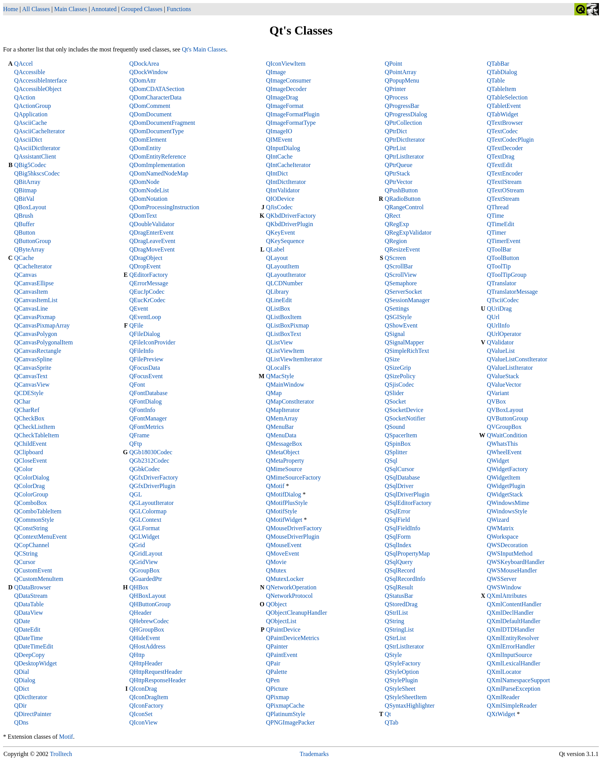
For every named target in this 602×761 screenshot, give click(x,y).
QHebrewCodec (149, 621)
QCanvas (25, 274)
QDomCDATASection (157, 89)
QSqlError (397, 511)
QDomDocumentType (156, 131)
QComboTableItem (37, 511)
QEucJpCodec (147, 291)
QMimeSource (284, 469)
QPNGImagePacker (290, 722)
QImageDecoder (286, 89)
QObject (276, 604)
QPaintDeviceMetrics (292, 638)
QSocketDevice (404, 410)
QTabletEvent (504, 106)
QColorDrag (29, 486)
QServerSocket (403, 291)
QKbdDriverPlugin (289, 224)
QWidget (498, 460)
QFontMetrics (146, 427)
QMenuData (281, 435)
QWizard (498, 519)
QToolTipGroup (506, 274)
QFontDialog (145, 401)
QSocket (395, 401)
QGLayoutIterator (151, 503)
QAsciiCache (30, 122)
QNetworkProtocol (289, 595)
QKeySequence (285, 241)
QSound (395, 427)
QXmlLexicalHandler (514, 663)
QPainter (277, 646)
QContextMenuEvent (40, 536)
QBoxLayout (30, 207)
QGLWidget (144, 536)
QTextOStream (505, 190)
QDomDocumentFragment (162, 122)
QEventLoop (145, 317)
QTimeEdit (500, 224)
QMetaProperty (285, 460)
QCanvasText (31, 376)
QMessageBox (284, 443)
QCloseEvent (30, 460)
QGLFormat (144, 528)
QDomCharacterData (155, 97)
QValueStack (503, 376)
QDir (20, 705)
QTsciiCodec (503, 300)
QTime (495, 215)
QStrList (395, 638)
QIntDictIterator (286, 182)
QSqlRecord (400, 570)
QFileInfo (141, 350)
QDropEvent (145, 266)
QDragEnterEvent (151, 232)
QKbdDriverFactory (291, 215)
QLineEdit (279, 300)
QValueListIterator (510, 367)
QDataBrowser (32, 587)
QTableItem (501, 89)
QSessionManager (407, 300)
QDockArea (144, 63)
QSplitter (396, 452)
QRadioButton (402, 198)
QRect (392, 215)
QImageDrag (282, 97)
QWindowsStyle (507, 511)
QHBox (139, 587)
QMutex (276, 570)
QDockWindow (148, 72)
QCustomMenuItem (38, 579)
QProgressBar (402, 106)
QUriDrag (499, 308)
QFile (136, 325)
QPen (273, 680)
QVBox (496, 401)
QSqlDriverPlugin (407, 494)
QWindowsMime (508, 503)
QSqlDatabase (402, 477)
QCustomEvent (33, 570)
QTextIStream (504, 182)
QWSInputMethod (510, 553)
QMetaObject (282, 452)
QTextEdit (499, 165)
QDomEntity (145, 148)
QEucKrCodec (147, 300)
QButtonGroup (32, 241)
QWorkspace (502, 536)
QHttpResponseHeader (157, 680)
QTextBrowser (505, 122)
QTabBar (498, 63)
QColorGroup (31, 494)
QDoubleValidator (151, 224)
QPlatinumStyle (285, 714)
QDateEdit (27, 629)
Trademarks (314, 754)
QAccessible (29, 72)
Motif (66, 736)
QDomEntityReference (157, 156)
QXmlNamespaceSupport (518, 680)
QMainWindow (285, 384)
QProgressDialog (406, 114)
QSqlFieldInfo (402, 528)
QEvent (138, 308)
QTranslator (501, 283)
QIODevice (280, 198)
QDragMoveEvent (152, 249)
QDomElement (148, 139)
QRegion (396, 241)
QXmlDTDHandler (510, 629)
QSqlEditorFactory (408, 503)
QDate (22, 621)
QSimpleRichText (407, 350)
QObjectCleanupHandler (296, 612)
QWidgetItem (503, 477)
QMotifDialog (283, 494)
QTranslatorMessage (512, 291)
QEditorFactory (148, 274)
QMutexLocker (285, 579)
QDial (21, 671)
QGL (135, 494)
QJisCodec (279, 207)
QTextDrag (500, 156)
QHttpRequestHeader (155, 671)
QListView (279, 342)
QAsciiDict (28, 139)
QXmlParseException (514, 688)
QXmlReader (503, 697)
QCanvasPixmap (35, 317)
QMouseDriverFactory (294, 528)
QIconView (143, 722)
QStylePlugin (401, 680)
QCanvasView (32, 384)
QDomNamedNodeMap (159, 173)
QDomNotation (148, 198)
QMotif (275, 486)
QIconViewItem (286, 63)
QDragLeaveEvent (152, 241)
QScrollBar (399, 266)
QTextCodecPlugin (510, 139)
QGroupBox (144, 570)
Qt (388, 714)
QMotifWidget (284, 519)
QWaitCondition (507, 435)
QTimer (496, 232)
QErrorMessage (148, 283)
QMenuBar (280, 427)
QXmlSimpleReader (512, 705)
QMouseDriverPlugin (292, 536)
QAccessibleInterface (40, 80)
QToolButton (503, 258)
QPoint (393, 63)
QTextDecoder (505, 148)
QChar (22, 401)
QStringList (399, 629)
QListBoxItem (283, 317)
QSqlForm (398, 536)
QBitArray (27, 182)
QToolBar (499, 249)
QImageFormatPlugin (293, 114)
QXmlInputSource (509, 655)
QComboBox (30, 503)
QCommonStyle (34, 519)
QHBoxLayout (147, 595)
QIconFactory (146, 705)
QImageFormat (285, 106)
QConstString (31, 528)
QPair (273, 663)
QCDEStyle (28, 393)
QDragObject (145, 258)
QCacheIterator (33, 266)
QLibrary (277, 291)
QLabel (275, 249)
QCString (26, 553)
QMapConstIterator (290, 401)
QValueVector (504, 384)
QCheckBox (29, 418)
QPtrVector (398, 182)
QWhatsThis (502, 443)
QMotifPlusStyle (287, 503)
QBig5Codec (30, 165)
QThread (498, 207)
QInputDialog (283, 148)
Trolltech (61, 754)
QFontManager (148, 418)
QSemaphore (401, 283)
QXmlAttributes (507, 595)
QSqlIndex (398, 545)
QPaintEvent (282, 655)
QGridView (143, 562)
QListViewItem (285, 350)
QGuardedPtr (145, 579)
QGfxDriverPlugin (152, 486)
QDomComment (149, 106)
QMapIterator (283, 410)
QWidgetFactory (507, 469)
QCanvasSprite (32, 367)
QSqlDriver (399, 486)
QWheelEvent (504, 452)
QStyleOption (402, 671)
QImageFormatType (291, 122)
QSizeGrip (398, 367)
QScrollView (401, 274)
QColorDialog (32, 477)
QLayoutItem (282, 266)
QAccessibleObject (38, 89)
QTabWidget (502, 114)
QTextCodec (502, 131)
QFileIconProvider (152, 342)
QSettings (397, 308)
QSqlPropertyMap (407, 553)
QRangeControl (404, 207)
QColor (23, 469)
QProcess (396, 97)
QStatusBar (399, 595)
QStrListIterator (404, 646)
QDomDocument (150, 114)
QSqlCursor (399, 469)
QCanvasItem (31, 291)
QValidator (500, 342)
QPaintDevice (283, 629)
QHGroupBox (146, 629)
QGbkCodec (144, 469)
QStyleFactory (402, 663)
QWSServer (501, 579)
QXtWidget (501, 714)
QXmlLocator (504, 671)
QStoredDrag (401, 604)
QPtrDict (396, 131)
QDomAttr (142, 80)
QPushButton (401, 190)
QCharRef (27, 410)
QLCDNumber (284, 283)
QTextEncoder (505, 173)
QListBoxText (283, 334)
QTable (496, 80)
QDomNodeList (149, 190)
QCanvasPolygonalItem (43, 342)
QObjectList (281, 621)
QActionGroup (32, 106)
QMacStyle (280, 376)
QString (394, 621)
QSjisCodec (399, 384)
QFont (137, 384)
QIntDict (277, 173)
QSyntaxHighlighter (410, 705)
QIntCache (279, 156)
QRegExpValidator (408, 232)
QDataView (28, 612)
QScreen (395, 258)
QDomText (143, 215)
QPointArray (401, 72)
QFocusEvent (146, 376)
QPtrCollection (403, 122)
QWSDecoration (507, 545)
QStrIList (396, 612)
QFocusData (144, 367)
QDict (21, 688)
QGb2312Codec (149, 460)
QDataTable (29, 604)
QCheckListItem (34, 427)
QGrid (137, 545)
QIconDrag (143, 688)
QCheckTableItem (36, 435)
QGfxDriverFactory (153, 477)
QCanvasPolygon (35, 334)
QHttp (137, 655)
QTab (391, 722)
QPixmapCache (285, 705)
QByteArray (29, 249)
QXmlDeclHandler (510, 612)
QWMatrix (500, 528)
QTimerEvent (503, 241)
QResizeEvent (402, 249)
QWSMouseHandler (512, 570)
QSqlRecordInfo (405, 579)
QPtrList (395, 148)
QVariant (498, 393)
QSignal (395, 334)
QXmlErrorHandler (511, 646)
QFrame (139, 435)
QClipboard (28, 452)
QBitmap (25, 190)
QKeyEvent (280, 232)
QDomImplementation (157, 165)
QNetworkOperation (291, 587)
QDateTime (28, 638)
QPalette (276, 671)
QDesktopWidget (35, 663)
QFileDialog (144, 334)
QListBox (278, 308)
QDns (21, 722)
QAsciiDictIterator (37, 148)
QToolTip (499, 266)
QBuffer (24, 224)
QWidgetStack (505, 494)
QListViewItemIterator (294, 359)
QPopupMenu (402, 80)
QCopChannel (32, 545)
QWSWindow (504, 587)
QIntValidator (283, 190)
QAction (24, 97)
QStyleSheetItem (406, 697)
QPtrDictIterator (405, 139)
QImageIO (279, 131)
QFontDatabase (148, 393)
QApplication (31, 114)
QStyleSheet (400, 688)
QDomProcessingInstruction (164, 207)
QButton (24, 232)
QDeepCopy (29, 655)
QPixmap (277, 697)
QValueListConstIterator (517, 359)
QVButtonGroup (507, 418)
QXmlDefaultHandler (514, 621)
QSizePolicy (400, 376)
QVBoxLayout (505, 410)
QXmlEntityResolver (513, 638)
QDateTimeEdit (33, 646)
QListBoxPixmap (287, 325)
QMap (274, 393)
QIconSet (140, 714)
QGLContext (145, 519)
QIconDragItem (148, 697)
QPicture (277, 688)
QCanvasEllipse (34, 283)
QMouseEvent (283, 545)
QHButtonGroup (150, 604)
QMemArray (282, 418)
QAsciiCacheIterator (39, 131)
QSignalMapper (404, 342)
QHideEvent (144, 638)
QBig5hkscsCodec (37, 173)
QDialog (24, 680)
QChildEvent (30, 443)
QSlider (394, 393)
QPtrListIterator (404, 156)
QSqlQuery (399, 562)
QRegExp (397, 224)
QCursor (24, 562)
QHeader (140, 612)
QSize (392, 359)
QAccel (23, 63)
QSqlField (397, 519)
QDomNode (144, 182)
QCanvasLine (31, 308)
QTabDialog (502, 72)
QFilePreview (146, 359)
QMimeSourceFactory (293, 477)
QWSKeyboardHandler (515, 562)
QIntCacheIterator (288, 165)
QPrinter (395, 89)
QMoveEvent (282, 553)
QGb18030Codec (150, 452)
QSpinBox (398, 443)
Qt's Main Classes (204, 49)
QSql (391, 460)
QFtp (135, 443)
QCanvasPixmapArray (42, 325)
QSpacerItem (401, 435)
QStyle (393, 655)
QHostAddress (147, 646)
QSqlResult (399, 587)
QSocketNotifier (405, 418)
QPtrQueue (398, 165)
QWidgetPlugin (506, 486)
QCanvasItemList (36, 300)
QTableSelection (507, 97)
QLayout (277, 258)
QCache (24, 258)
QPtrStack (397, 173)
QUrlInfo (498, 325)
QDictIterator (30, 697)
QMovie (276, 562)
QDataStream (31, 595)
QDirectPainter (32, 714)
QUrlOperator (504, 334)
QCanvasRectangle (37, 350)
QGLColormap (148, 511)
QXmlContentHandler (514, 604)
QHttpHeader (145, 663)
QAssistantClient (35, 156)
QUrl (493, 317)
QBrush (23, 215)
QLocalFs (278, 367)
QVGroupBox (504, 427)
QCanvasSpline (33, 359)
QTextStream (503, 198)
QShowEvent (401, 325)
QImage (276, 72)
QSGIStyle (398, 317)
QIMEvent (279, 139)
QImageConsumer (288, 80)
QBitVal (24, 198)
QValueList (501, 350)
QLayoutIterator (286, 274)
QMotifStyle (281, 511)
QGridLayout (145, 553)
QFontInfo (142, 410)
